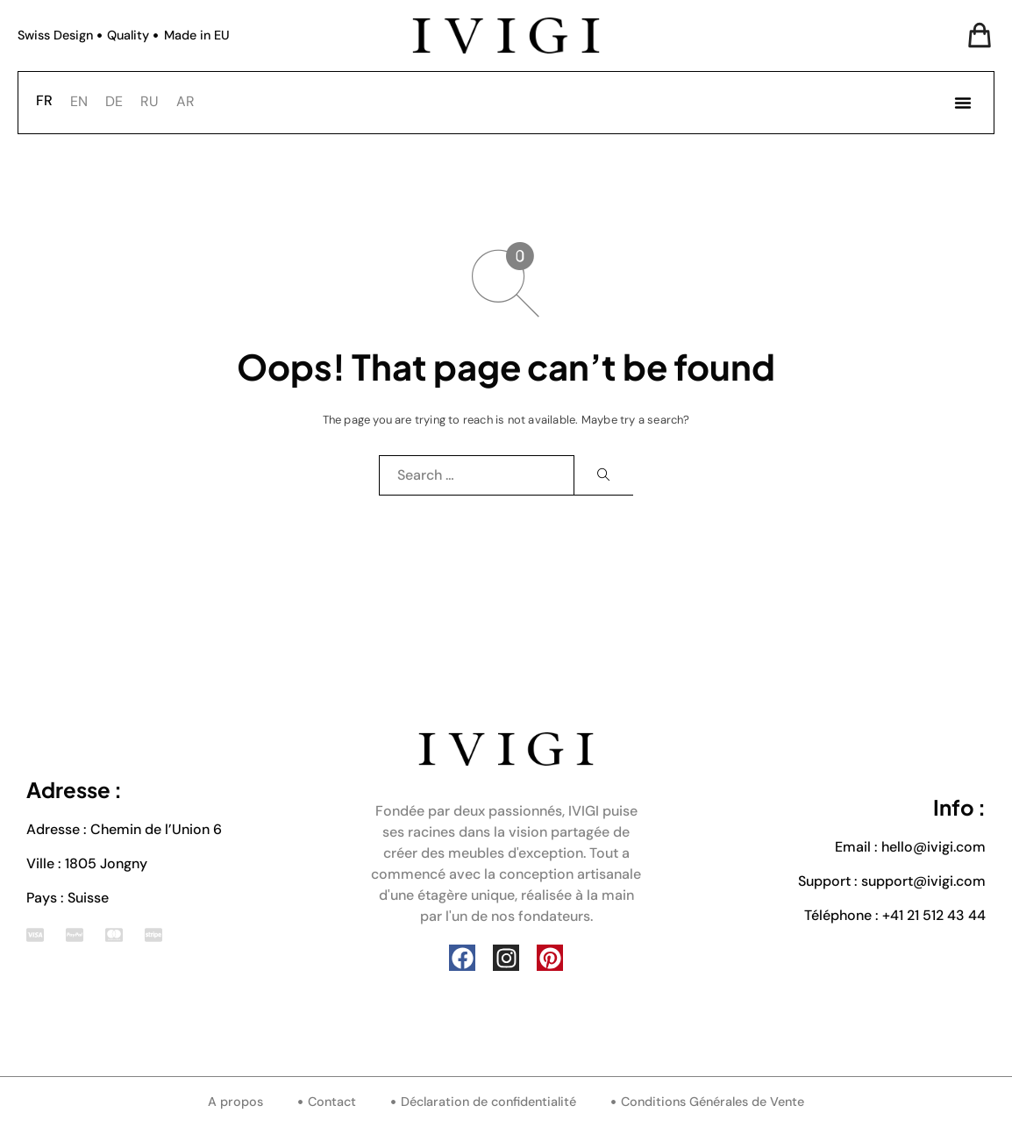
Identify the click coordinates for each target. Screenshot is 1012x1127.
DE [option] (114, 101)
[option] (78, 102)
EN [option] (79, 101)
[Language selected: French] (119, 100)
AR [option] (185, 101)
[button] (963, 102)
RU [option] (149, 101)
